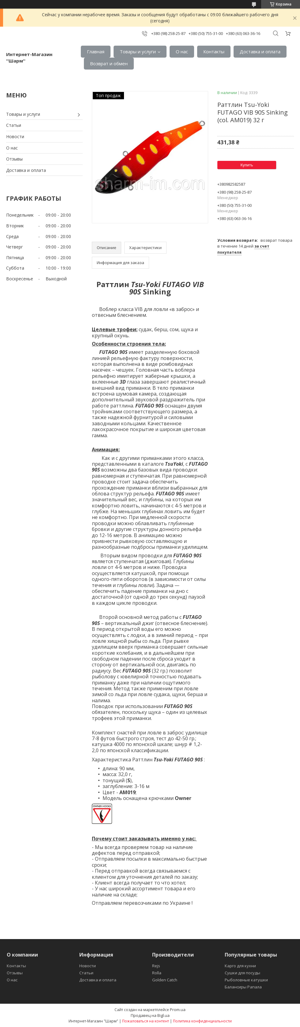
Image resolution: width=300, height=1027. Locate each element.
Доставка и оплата (260, 51)
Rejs (156, 965)
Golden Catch (164, 980)
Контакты (213, 51)
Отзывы (14, 159)
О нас (182, 51)
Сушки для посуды (242, 973)
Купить (246, 165)
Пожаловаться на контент (145, 1021)
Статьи (13, 125)
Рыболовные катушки (246, 980)
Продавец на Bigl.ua (150, 1015)
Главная (95, 51)
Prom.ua (178, 1009)
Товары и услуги (138, 51)
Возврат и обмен (109, 63)
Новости (15, 136)
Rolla (156, 973)
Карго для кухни (240, 965)
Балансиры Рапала (243, 987)
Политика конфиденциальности (202, 1021)
